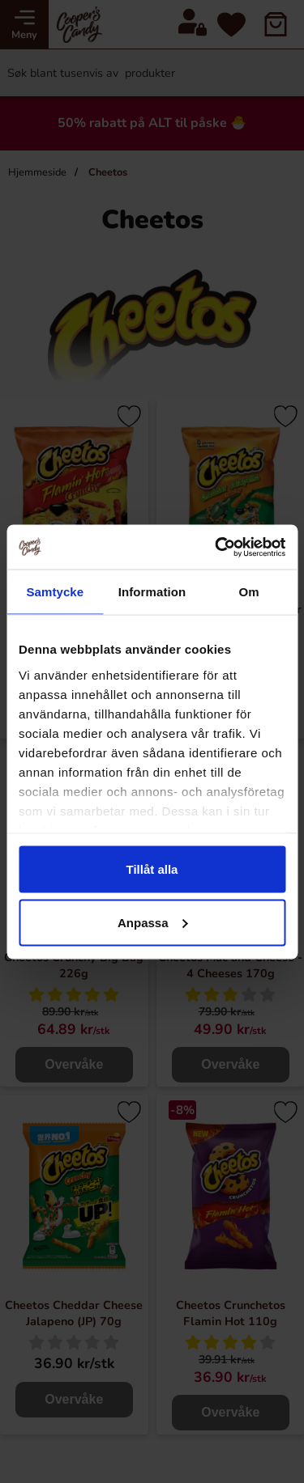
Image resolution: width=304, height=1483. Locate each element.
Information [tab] (152, 592)
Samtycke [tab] (54, 592)
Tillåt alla (152, 869)
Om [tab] (249, 592)
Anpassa (153, 922)
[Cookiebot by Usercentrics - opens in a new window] (216, 546)
